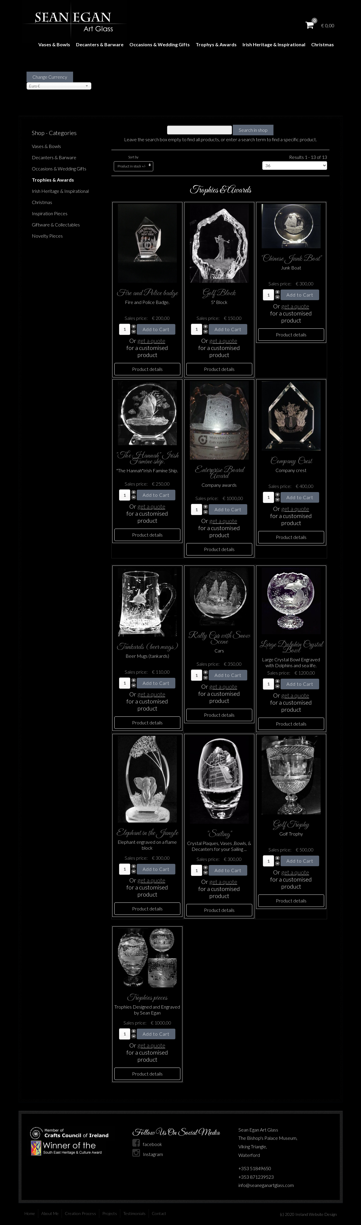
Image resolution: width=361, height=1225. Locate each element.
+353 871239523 (256, 1177)
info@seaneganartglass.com (266, 1185)
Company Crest (291, 461)
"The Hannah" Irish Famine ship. (147, 458)
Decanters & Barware (99, 44)
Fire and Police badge (147, 293)
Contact (159, 1213)
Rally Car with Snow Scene (219, 639)
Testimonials (134, 1213)
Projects (109, 1213)
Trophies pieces (147, 998)
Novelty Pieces (47, 236)
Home (29, 1213)
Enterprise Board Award (219, 473)
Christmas (322, 44)
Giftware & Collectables (56, 224)
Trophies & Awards (53, 179)
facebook (147, 1144)
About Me (50, 1213)
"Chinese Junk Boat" (291, 259)
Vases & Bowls (54, 44)
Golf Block (219, 293)
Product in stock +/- (132, 166)
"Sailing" (219, 834)
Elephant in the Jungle (147, 833)
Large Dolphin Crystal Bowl (291, 647)
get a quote (151, 340)
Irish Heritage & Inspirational (274, 44)
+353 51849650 (254, 1168)
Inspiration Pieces (49, 213)
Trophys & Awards (216, 44)
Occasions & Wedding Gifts (159, 44)
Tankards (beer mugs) (147, 647)
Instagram (147, 1154)
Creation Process (80, 1213)
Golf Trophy (291, 825)
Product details (147, 369)
